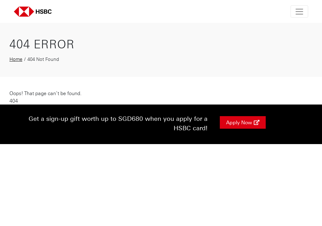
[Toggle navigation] (299, 11)
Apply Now (242, 122)
